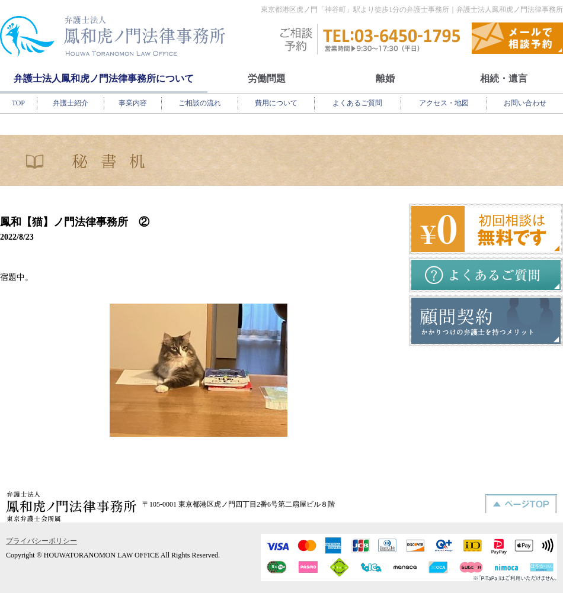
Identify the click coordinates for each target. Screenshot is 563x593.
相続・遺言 (503, 78)
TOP (18, 103)
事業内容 (133, 103)
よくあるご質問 (357, 103)
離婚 (385, 78)
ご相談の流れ (199, 103)
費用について (276, 103)
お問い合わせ (525, 103)
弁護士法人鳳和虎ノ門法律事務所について (104, 78)
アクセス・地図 (444, 103)
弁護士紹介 (70, 103)
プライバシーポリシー (41, 541)
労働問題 (267, 78)
